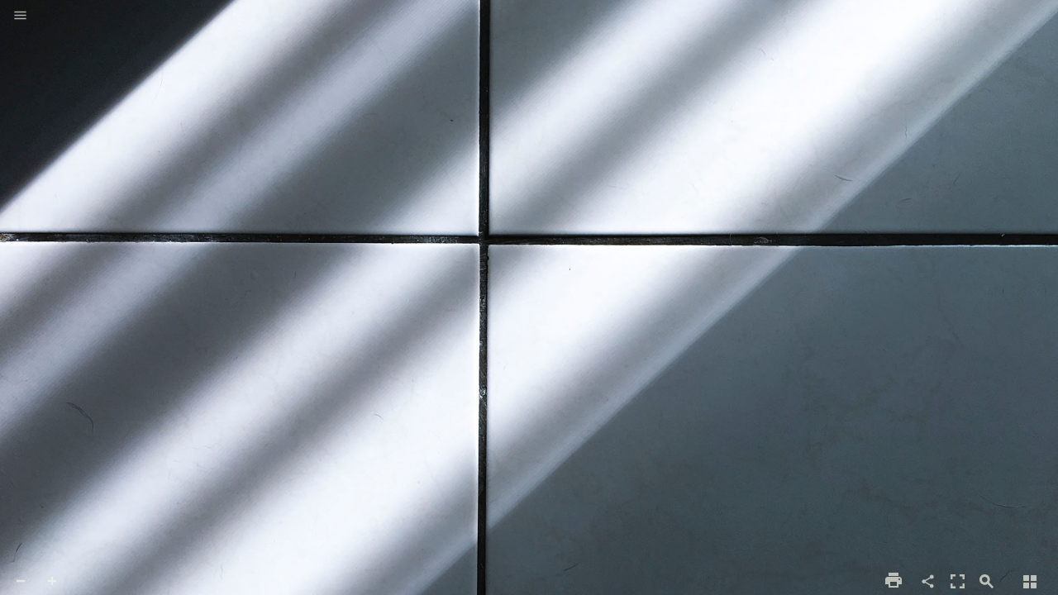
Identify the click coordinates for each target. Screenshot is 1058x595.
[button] (20, 16)
